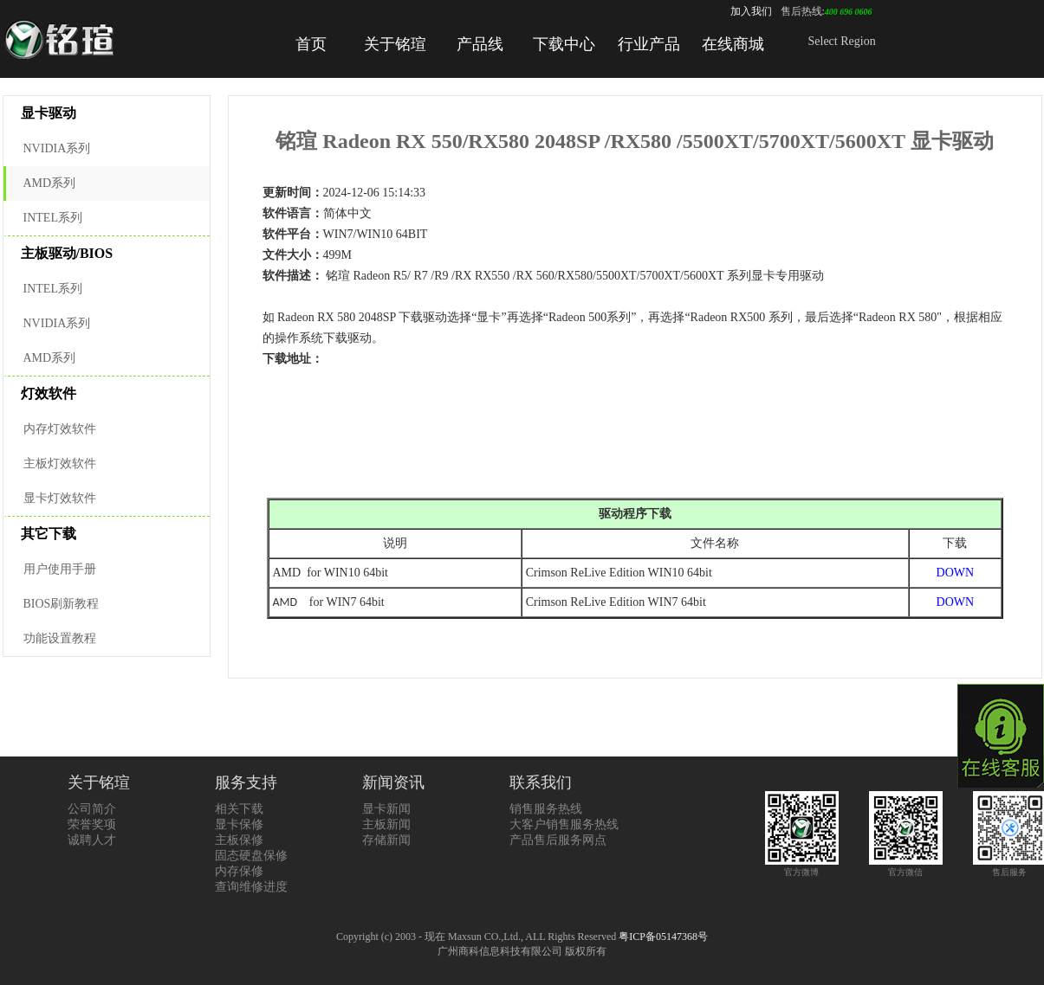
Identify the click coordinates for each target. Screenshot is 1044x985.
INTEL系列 (52, 217)
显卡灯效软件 (59, 498)
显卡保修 (239, 824)
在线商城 (733, 44)
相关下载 (239, 808)
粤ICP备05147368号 (663, 936)
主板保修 (239, 840)
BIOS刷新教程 (61, 603)
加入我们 (751, 11)
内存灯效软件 (59, 428)
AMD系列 (49, 183)
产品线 (480, 44)
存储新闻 (386, 840)
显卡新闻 (386, 808)
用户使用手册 (59, 569)
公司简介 (92, 808)
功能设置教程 (59, 638)
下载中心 (564, 44)
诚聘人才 (92, 840)
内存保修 (239, 871)
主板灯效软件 (59, 463)
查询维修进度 (251, 886)
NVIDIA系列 (57, 148)
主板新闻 (386, 824)
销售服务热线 (545, 808)
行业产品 (649, 44)
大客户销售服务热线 (564, 824)
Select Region (842, 41)
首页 (311, 44)
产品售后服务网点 (557, 840)
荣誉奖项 (92, 824)
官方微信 (906, 867)
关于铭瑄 (395, 44)
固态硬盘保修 (251, 855)
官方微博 (802, 867)
